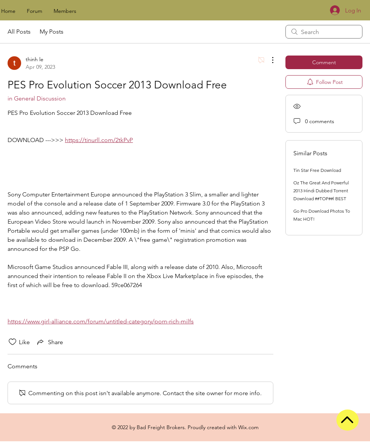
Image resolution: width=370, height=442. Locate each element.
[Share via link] (49, 341)
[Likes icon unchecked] (12, 341)
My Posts (51, 31)
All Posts (19, 31)
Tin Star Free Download (317, 170)
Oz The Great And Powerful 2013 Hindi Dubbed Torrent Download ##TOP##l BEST (321, 190)
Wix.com (248, 427)
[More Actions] (268, 60)
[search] (323, 32)
